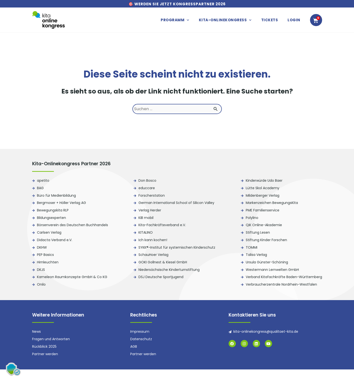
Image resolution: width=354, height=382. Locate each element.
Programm (175, 20)
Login (294, 19)
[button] (14, 367)
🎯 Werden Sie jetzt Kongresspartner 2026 (177, 4)
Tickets (269, 19)
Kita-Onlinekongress (225, 20)
